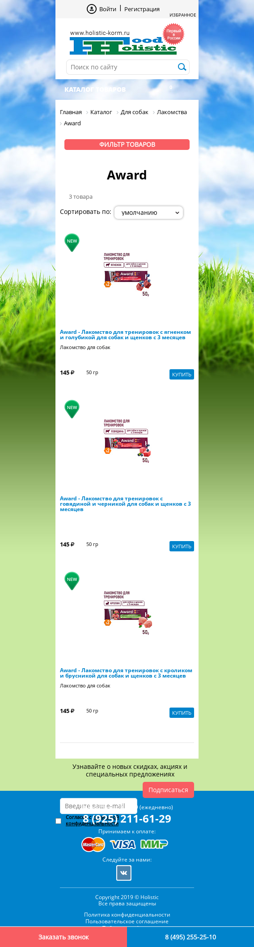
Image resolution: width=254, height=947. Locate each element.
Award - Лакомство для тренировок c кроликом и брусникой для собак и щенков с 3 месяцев (126, 673)
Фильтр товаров (127, 144)
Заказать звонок (63, 937)
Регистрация (142, 9)
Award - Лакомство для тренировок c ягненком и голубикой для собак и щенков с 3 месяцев (125, 334)
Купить (181, 374)
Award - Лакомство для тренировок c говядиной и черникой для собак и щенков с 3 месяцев (125, 504)
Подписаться (168, 789)
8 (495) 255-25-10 (190, 937)
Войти (107, 9)
